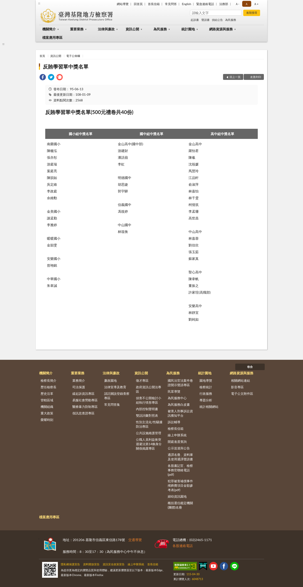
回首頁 (138, 4)
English (186, 4)
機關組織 (47, 406)
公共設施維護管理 (148, 433)
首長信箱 (154, 4)
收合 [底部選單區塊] (250, 366)
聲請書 (205, 19)
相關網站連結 (240, 380)
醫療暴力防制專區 (85, 406)
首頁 (42, 56)
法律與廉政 (106, 29)
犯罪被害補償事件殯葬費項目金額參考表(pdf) (180, 485)
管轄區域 (47, 400)
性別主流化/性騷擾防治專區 (149, 424)
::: (39, 3)
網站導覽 (123, 4)
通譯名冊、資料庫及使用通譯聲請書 (180, 457)
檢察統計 (205, 387)
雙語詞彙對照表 (147, 415)
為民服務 (230, 19)
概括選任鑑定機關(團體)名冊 (180, 505)
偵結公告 (217, 19)
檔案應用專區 (52, 37)
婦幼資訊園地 (177, 496)
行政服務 (205, 393)
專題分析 (205, 400)
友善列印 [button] (255, 77)
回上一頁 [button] (235, 77)
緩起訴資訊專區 (83, 393)
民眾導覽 (174, 391)
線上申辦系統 (177, 435)
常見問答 (171, 4)
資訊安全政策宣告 (114, 564)
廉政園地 (110, 380)
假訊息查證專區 (83, 413)
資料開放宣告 (91, 564)
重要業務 (77, 29)
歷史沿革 (47, 393)
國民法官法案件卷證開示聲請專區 (180, 383)
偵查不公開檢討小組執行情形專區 (148, 400)
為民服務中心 (177, 398)
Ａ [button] (246, 4)
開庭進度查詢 (177, 441)
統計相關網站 (208, 406)
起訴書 (195, 19)
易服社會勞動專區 (85, 400)
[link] (43, 77)
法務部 (223, 4)
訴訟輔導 (174, 422)
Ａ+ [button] (256, 4)
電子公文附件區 (242, 393)
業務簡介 (78, 380)
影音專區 (237, 387)
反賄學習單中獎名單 (65, 66)
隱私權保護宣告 (70, 564)
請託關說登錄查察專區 (116, 396)
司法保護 (78, 387)
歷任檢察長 (48, 387)
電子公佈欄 (73, 56)
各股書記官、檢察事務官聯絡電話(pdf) (180, 470)
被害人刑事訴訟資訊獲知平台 (180, 413)
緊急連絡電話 (205, 4)
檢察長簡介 (48, 380)
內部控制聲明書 (147, 409)
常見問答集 (112, 404)
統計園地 (188, 29)
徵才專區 (142, 380)
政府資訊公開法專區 (148, 389)
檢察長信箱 (175, 428)
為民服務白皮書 (179, 404)
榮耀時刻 (47, 420)
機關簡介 (49, 29)
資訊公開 (132, 29)
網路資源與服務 (221, 29)
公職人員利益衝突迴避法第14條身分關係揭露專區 (149, 444)
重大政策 (47, 413)
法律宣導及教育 (115, 387)
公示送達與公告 (179, 448)
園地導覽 (205, 380)
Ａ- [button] (237, 4)
